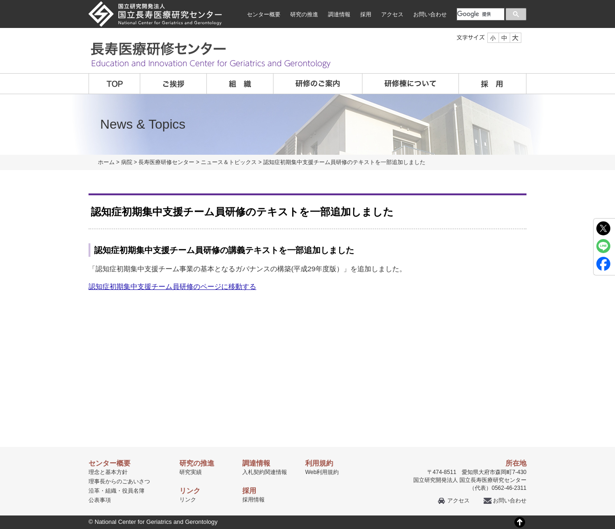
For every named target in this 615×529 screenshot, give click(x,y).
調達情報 (339, 14)
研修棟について (410, 83)
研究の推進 (304, 14)
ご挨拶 (173, 83)
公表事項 (100, 500)
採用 (365, 14)
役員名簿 (133, 491)
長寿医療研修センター (166, 162)
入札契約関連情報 (264, 472)
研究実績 (190, 472)
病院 (126, 162)
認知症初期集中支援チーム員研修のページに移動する (172, 286)
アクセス (392, 14)
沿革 (94, 491)
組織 (240, 83)
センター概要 (263, 14)
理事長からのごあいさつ (119, 481)
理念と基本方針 (108, 472)
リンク (187, 499)
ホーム (106, 162)
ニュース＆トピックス (229, 162)
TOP (114, 83)
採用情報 (253, 499)
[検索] (479, 14)
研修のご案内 (317, 83)
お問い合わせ (430, 14)
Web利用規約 (322, 472)
